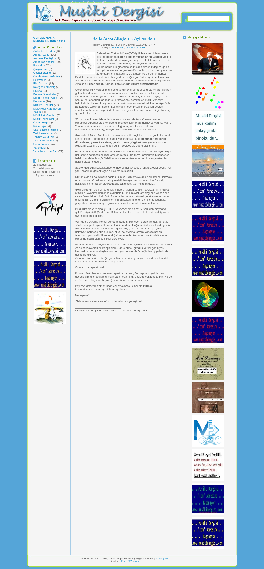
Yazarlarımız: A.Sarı (45, 151)
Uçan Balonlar (42, 144)
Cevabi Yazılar (42, 72)
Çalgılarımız (40, 69)
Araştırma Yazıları (44, 61)
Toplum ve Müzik (43, 136)
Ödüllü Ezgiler (42, 122)
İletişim (122, 1)
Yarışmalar (40, 147)
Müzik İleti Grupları (44, 115)
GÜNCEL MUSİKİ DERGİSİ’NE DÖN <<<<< (49, 39)
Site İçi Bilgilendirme (45, 129)
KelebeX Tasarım (130, 561)
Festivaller (39, 79)
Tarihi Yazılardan (43, 133)
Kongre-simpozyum (45, 97)
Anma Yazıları (41, 54)
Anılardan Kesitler (44, 51)
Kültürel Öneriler (43, 105)
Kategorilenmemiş (44, 87)
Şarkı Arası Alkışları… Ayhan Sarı (123, 38)
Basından (39, 65)
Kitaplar (38, 90)
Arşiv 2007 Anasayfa (90, 1)
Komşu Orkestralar (44, 94)
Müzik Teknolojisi (43, 119)
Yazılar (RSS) (162, 558)
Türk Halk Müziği (43, 140)
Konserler (39, 101)
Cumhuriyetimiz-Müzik (46, 76)
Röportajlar (40, 126)
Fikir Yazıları (40, 83)
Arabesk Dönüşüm (44, 58)
